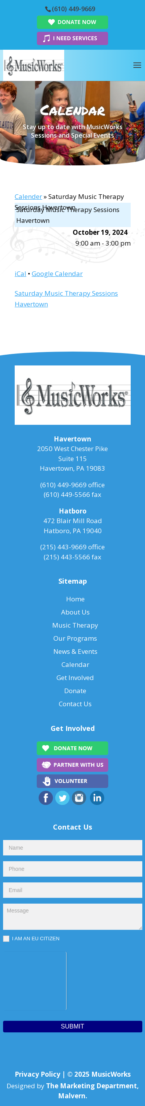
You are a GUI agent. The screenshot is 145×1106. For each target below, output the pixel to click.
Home (75, 598)
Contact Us (75, 703)
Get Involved (75, 677)
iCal (20, 273)
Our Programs (75, 638)
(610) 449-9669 (73, 9)
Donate (75, 690)
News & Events (75, 651)
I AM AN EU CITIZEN (31, 939)
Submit (72, 1026)
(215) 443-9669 (63, 546)
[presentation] (34, 979)
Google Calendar (57, 273)
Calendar (75, 664)
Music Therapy (75, 625)
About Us (75, 612)
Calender (28, 196)
